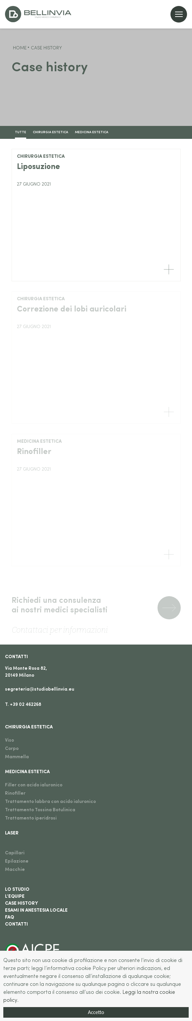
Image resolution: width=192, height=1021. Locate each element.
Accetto (96, 1012)
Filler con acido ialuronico (33, 785)
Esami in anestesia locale (36, 910)
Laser (12, 833)
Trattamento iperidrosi (31, 818)
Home (20, 48)
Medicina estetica (91, 132)
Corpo (12, 748)
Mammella (17, 757)
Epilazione (17, 861)
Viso (9, 740)
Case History (21, 903)
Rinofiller (15, 793)
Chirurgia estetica (50, 132)
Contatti (16, 656)
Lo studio (17, 889)
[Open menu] (179, 14)
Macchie (15, 869)
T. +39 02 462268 (23, 704)
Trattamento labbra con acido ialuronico (50, 801)
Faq (9, 917)
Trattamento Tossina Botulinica (40, 810)
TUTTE (20, 132)
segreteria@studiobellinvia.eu (39, 689)
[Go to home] (38, 14)
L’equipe (15, 896)
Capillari (15, 853)
